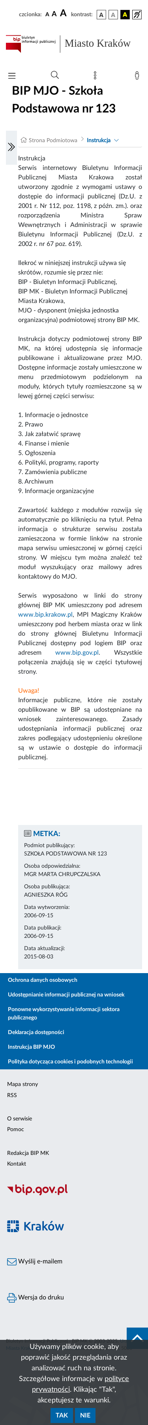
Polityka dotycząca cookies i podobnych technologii (70, 1062)
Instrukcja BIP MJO (31, 1047)
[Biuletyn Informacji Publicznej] (74, 1194)
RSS (12, 1095)
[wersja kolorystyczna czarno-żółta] (125, 15)
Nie (85, 1415)
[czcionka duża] (64, 13)
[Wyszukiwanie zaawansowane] (55, 75)
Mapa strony (22, 1084)
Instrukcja (99, 140)
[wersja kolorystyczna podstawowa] (101, 15)
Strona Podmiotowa (53, 140)
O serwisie (19, 1119)
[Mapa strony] (97, 77)
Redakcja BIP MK (28, 1153)
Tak (62, 1415)
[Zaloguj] (138, 77)
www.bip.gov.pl (77, 653)
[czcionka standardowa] (47, 14)
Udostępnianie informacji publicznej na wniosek (66, 995)
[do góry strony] (137, 1338)
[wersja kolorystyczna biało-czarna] (113, 15)
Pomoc (15, 1129)
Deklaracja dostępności (36, 1032)
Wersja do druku (35, 1298)
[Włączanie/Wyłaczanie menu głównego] (12, 76)
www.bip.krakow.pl (45, 615)
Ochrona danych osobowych (42, 980)
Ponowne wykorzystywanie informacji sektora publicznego (64, 1014)
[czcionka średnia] (54, 14)
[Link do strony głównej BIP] (74, 44)
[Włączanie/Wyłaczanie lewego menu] (11, 148)
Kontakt (16, 1164)
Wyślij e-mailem (34, 1262)
